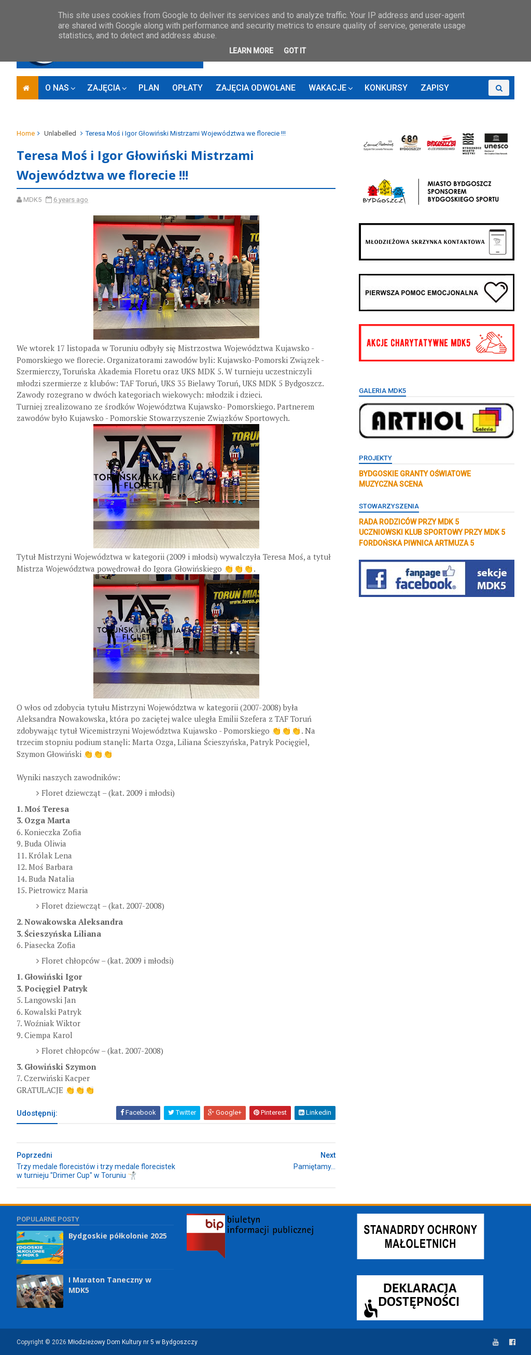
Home (26, 133)
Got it (295, 51)
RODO (473, 104)
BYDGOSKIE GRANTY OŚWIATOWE (415, 474)
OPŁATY (187, 88)
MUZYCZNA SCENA (391, 484)
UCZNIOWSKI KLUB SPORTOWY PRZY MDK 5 (432, 532)
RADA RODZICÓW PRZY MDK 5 (409, 522)
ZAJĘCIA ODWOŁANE (256, 88)
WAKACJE (327, 88)
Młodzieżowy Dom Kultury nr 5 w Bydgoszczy (133, 1342)
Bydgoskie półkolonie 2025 (117, 1236)
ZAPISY (435, 88)
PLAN (148, 88)
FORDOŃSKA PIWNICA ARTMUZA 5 (416, 543)
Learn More (251, 51)
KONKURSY (386, 88)
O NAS (57, 88)
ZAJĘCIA (103, 88)
